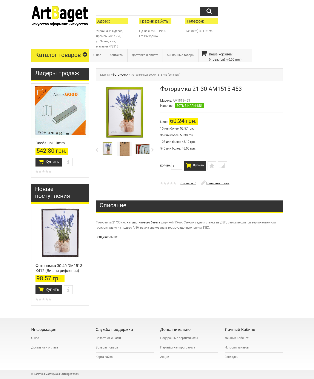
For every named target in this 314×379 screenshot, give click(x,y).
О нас (97, 55)
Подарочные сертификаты (179, 338)
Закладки (231, 357)
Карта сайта (104, 357)
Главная (105, 74)
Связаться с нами (108, 338)
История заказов (237, 347)
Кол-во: (171, 166)
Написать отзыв (215, 184)
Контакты (116, 55)
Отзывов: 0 (188, 184)
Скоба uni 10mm (50, 143)
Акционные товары (180, 55)
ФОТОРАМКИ (120, 74)
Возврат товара (107, 347)
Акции (164, 357)
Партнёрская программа (177, 347)
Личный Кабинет (237, 338)
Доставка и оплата (145, 55)
